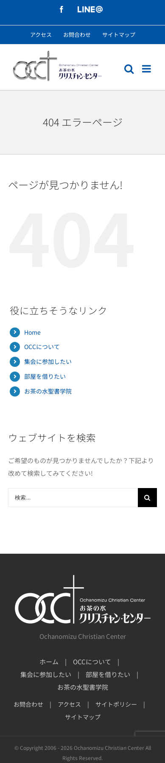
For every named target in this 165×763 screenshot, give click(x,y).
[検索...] (72, 497)
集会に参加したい (48, 361)
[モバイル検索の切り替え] (129, 69)
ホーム (49, 661)
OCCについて (42, 346)
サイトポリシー (116, 704)
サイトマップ (83, 717)
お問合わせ (28, 704)
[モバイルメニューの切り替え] (147, 69)
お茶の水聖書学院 (48, 391)
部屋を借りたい (45, 376)
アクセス (69, 704)
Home (32, 332)
